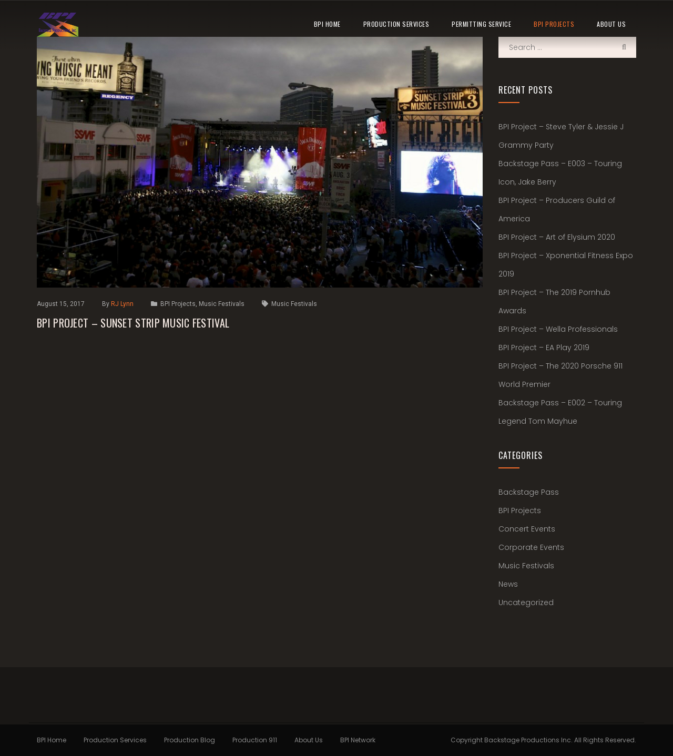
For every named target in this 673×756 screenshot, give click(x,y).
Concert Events (526, 529)
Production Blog (189, 739)
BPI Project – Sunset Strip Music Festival (133, 323)
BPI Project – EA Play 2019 (543, 347)
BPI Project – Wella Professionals (558, 329)
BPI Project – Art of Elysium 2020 (556, 237)
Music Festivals (221, 304)
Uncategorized (526, 602)
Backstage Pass (528, 492)
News (508, 584)
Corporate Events (531, 547)
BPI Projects (554, 23)
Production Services (396, 23)
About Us (611, 23)
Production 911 (254, 739)
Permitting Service (481, 23)
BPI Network (357, 739)
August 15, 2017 (61, 304)
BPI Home (327, 23)
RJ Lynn (123, 304)
